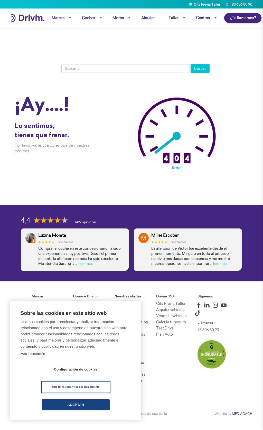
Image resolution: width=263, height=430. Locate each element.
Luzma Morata (52, 236)
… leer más (84, 264)
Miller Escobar (165, 236)
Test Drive (165, 329)
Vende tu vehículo (171, 317)
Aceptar (75, 405)
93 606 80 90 (238, 4)
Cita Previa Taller (204, 4)
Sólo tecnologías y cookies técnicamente (75, 387)
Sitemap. (27, 419)
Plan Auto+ (165, 335)
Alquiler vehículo (170, 310)
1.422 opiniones (86, 223)
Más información (33, 354)
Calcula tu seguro (171, 323)
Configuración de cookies (76, 369)
